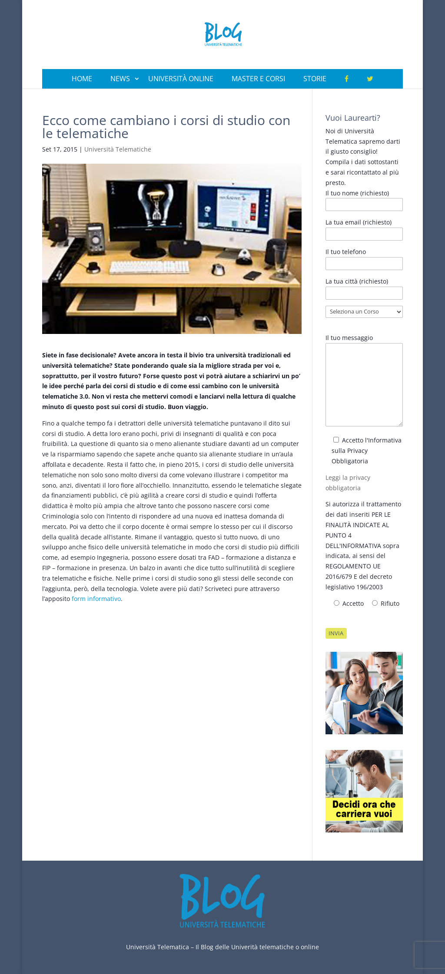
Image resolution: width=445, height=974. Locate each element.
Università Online (180, 78)
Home (82, 78)
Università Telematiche (117, 149)
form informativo (96, 598)
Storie (314, 78)
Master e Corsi (258, 78)
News (120, 78)
